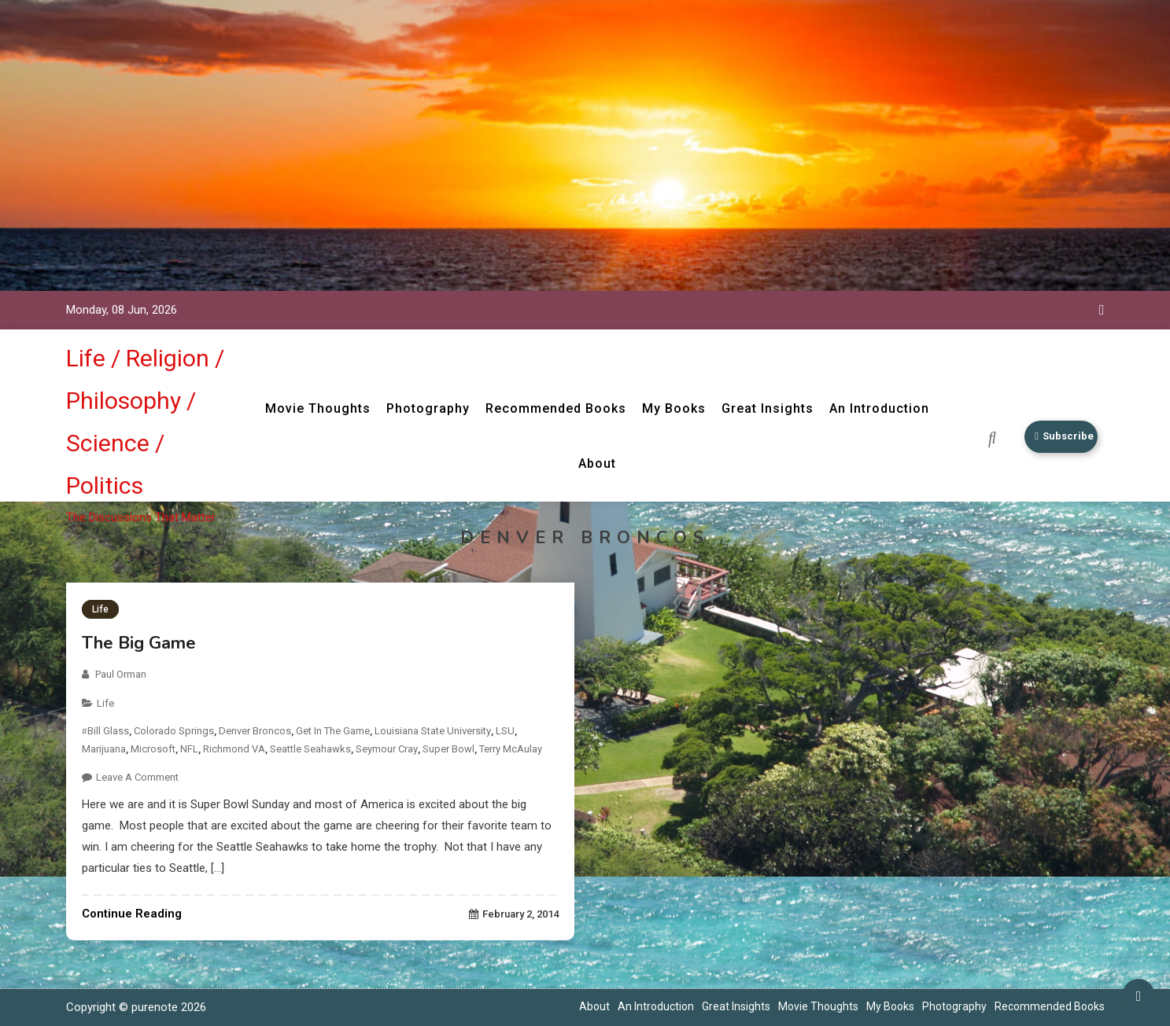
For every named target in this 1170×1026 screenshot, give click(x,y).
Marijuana (104, 749)
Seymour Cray (387, 749)
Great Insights (763, 408)
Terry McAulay (510, 749)
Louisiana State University (433, 731)
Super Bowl (448, 749)
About (592, 463)
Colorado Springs (174, 731)
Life (100, 609)
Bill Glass (108, 731)
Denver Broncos (255, 731)
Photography (423, 408)
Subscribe (1059, 436)
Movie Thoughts (313, 408)
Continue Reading (132, 913)
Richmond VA (234, 749)
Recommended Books (551, 408)
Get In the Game (333, 731)
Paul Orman (120, 674)
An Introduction (875, 408)
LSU (505, 731)
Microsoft (153, 749)
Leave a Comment (137, 777)
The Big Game (139, 643)
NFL (189, 749)
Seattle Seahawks (310, 749)
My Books (669, 408)
